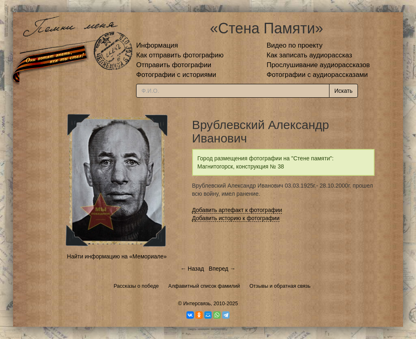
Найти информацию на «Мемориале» (117, 256)
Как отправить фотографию (179, 55)
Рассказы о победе (136, 286)
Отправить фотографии (173, 65)
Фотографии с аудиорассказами (317, 75)
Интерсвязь (197, 303)
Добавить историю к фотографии (236, 218)
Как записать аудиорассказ (309, 55)
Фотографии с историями (176, 75)
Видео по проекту (294, 45)
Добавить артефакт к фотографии (237, 210)
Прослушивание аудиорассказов (318, 65)
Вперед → (222, 268)
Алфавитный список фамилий (204, 286)
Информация (157, 45)
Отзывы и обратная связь (279, 286)
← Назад (192, 268)
